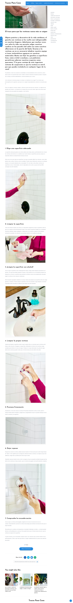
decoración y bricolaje (55, 17)
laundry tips (53, 32)
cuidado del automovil (48, 3)
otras (52, 37)
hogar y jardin (39, 3)
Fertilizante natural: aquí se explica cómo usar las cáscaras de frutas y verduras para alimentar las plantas (40, 590)
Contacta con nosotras (60, 3)
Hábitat (52, 24)
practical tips (53, 38)
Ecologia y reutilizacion (55, 20)
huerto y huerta (54, 29)
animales (52, 12)
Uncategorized (54, 40)
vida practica (53, 42)
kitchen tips (53, 30)
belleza (32, 3)
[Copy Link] (26, 561)
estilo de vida (53, 22)
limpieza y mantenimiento (56, 34)
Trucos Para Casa (13, 3)
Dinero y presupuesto (55, 19)
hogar (27, 3)
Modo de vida (53, 35)
